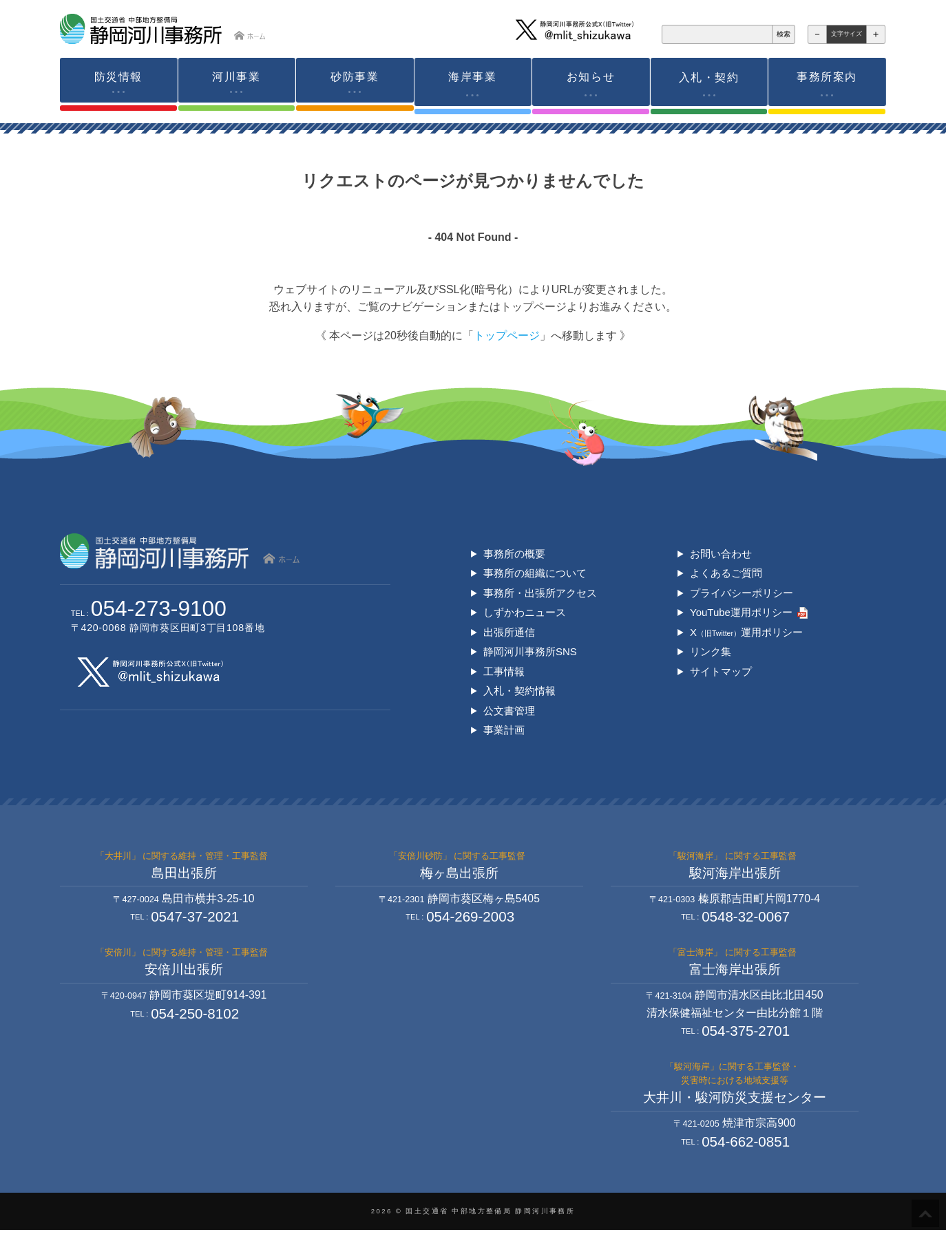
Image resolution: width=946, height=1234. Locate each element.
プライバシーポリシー (741, 591)
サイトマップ (721, 671)
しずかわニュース (524, 611)
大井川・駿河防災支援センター (734, 1101)
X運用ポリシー (746, 631)
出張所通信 (509, 631)
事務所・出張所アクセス (540, 591)
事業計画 (504, 730)
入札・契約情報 (519, 690)
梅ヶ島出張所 (459, 873)
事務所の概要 (514, 551)
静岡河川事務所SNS (530, 651)
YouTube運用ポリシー (741, 611)
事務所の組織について (535, 571)
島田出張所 (184, 873)
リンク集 (710, 651)
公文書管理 (509, 710)
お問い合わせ (721, 551)
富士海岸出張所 (735, 971)
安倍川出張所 (184, 971)
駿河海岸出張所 (735, 873)
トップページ (507, 333)
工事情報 (504, 671)
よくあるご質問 (726, 571)
